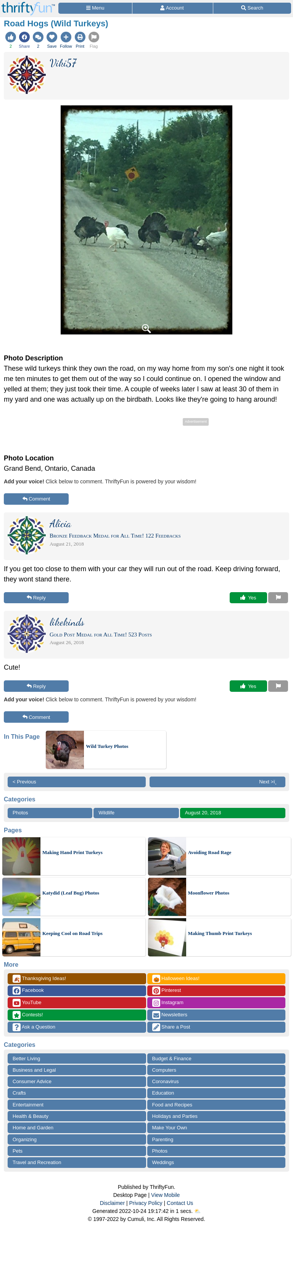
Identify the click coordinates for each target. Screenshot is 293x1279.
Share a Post (171, 1027)
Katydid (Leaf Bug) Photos (70, 893)
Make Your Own (169, 1127)
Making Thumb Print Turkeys (220, 933)
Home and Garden (33, 1127)
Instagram (168, 1003)
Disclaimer (112, 1203)
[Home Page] (28, 4)
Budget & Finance (172, 1058)
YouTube (27, 1003)
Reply (36, 598)
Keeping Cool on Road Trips (72, 933)
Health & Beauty (30, 1116)
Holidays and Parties (175, 1116)
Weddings (163, 1162)
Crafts (19, 1093)
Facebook (28, 991)
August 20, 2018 (203, 813)
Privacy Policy (145, 1203)
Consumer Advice (32, 1081)
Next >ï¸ (269, 782)
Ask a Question (34, 1027)
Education (163, 1093)
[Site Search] (252, 8)
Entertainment (28, 1105)
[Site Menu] (95, 8)
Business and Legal (34, 1070)
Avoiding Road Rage (210, 852)
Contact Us (180, 1203)
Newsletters (170, 1015)
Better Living (26, 1058)
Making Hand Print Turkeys (72, 852)
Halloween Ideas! (176, 979)
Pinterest (166, 991)
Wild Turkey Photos (107, 746)
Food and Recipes (172, 1105)
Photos (20, 813)
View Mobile (165, 1195)
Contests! (28, 1015)
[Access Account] (172, 8)
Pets (18, 1151)
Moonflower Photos (208, 893)
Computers (164, 1070)
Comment (36, 499)
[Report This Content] (278, 598)
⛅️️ (197, 1211)
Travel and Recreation (37, 1162)
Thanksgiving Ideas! (39, 979)
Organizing (25, 1139)
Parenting (163, 1139)
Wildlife (106, 813)
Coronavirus (165, 1081)
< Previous (24, 782)
